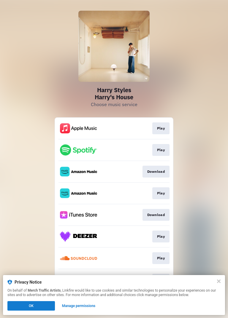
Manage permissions (79, 306)
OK (31, 306)
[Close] (219, 281)
